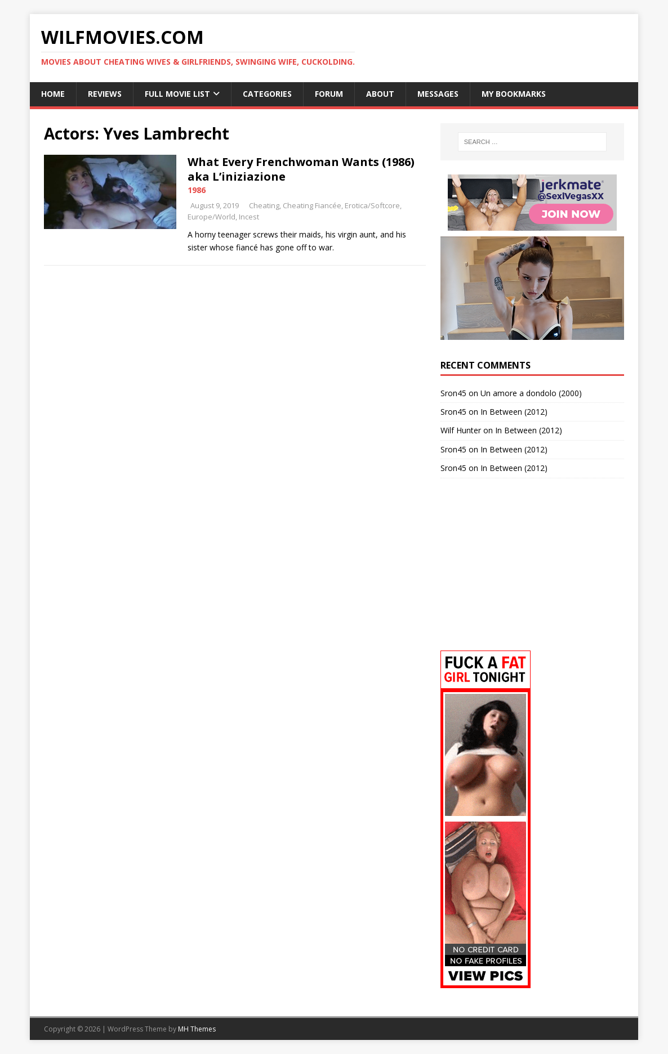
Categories (267, 93)
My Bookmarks (514, 93)
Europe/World (211, 217)
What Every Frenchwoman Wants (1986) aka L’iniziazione (301, 169)
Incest (249, 217)
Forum (329, 93)
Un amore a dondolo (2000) (531, 393)
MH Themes (197, 1029)
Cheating (264, 205)
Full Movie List (177, 93)
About (380, 93)
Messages (437, 93)
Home (53, 93)
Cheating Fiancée (312, 205)
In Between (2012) (513, 411)
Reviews (105, 93)
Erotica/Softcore (372, 205)
